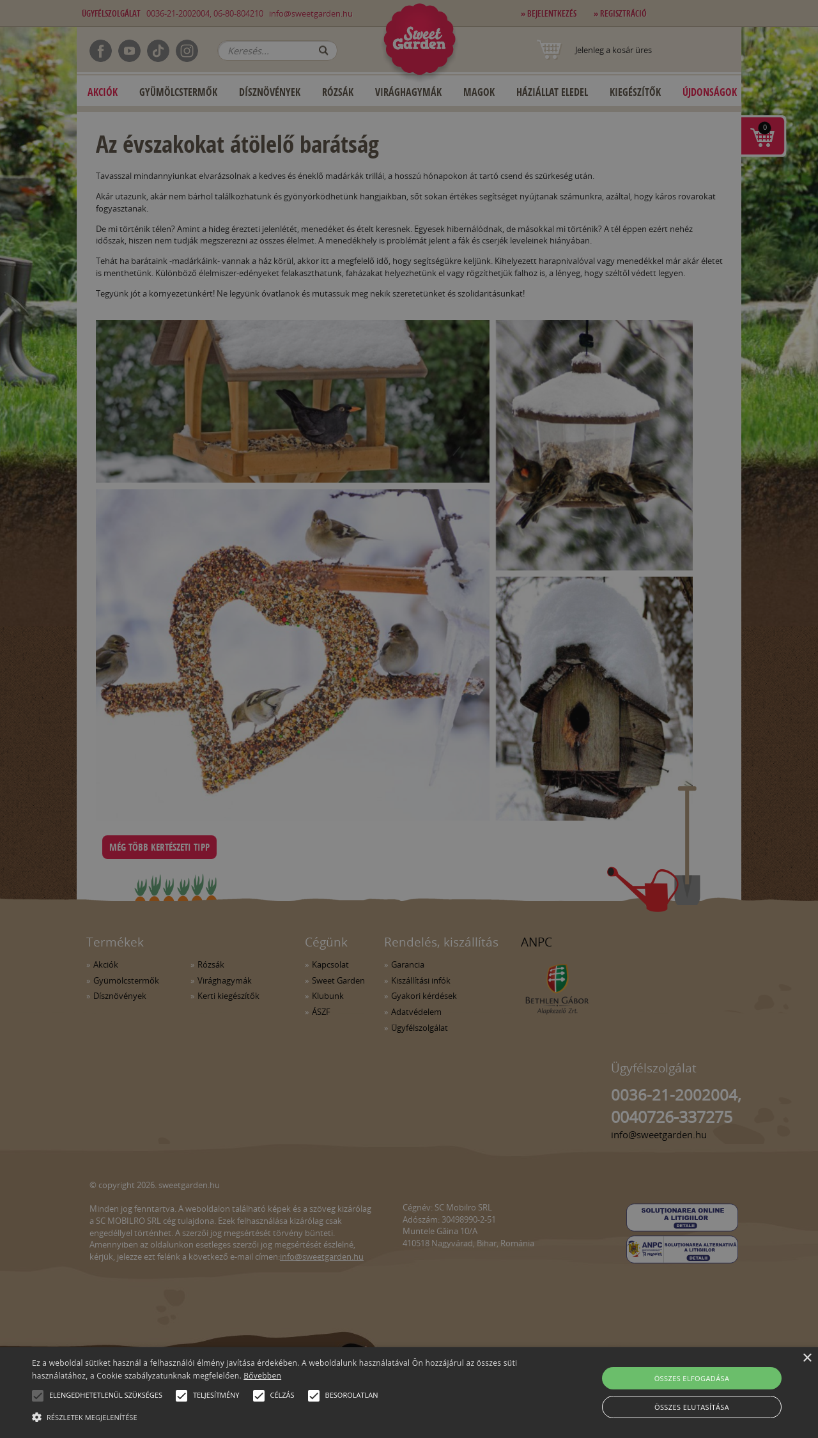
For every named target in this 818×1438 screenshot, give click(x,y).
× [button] (807, 1358)
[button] (37, 1396)
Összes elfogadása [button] (692, 1378)
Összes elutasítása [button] (691, 1407)
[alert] (409, 719)
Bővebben (262, 1375)
